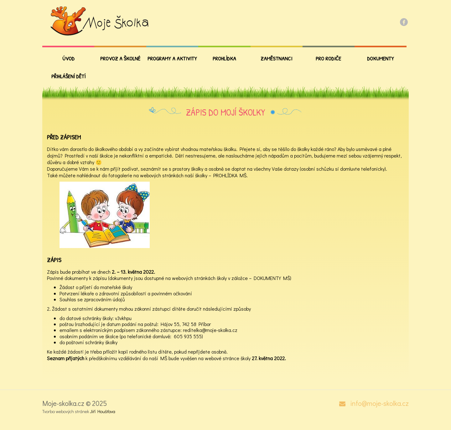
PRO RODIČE (328, 58)
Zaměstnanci (276, 58)
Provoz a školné (120, 58)
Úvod (68, 58)
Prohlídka (224, 58)
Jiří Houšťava (102, 411)
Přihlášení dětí (68, 76)
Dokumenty (380, 58)
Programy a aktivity (172, 58)
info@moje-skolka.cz (379, 403)
